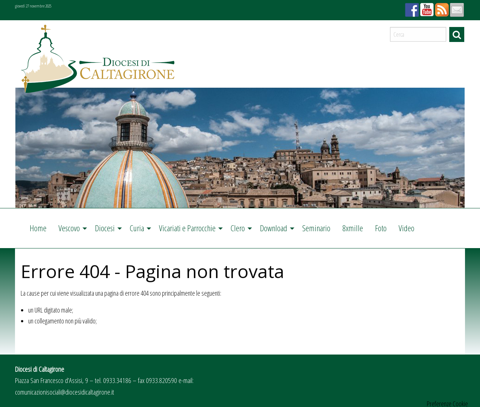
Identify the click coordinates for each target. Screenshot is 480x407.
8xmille (352, 228)
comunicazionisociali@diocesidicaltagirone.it (64, 392)
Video (406, 228)
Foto (381, 228)
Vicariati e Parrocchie (187, 228)
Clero (238, 228)
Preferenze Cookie (447, 403)
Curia (137, 228)
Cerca (456, 34)
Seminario (316, 228)
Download (273, 228)
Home (38, 228)
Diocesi (105, 228)
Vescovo (69, 228)
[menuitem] (38, 228)
